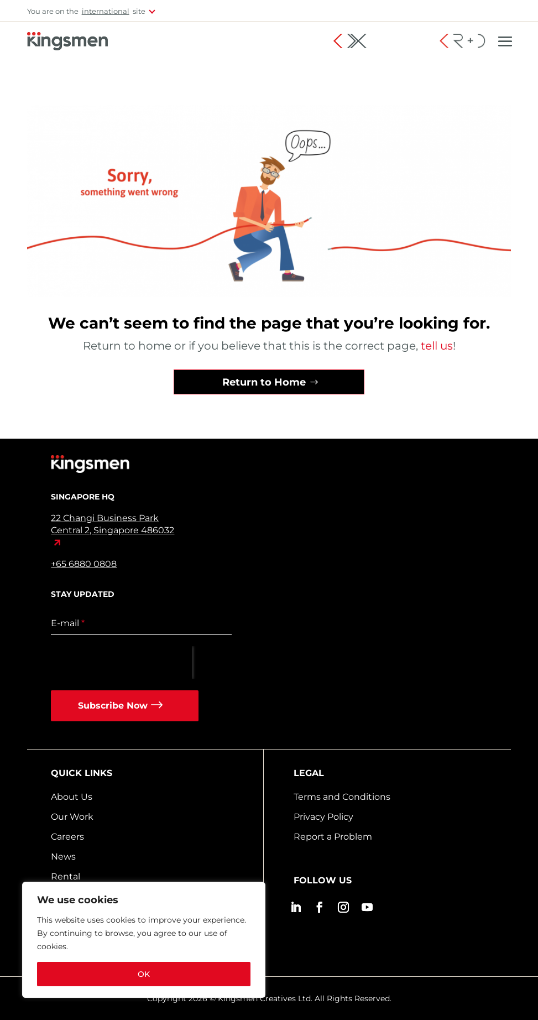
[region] (143, 940)
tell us (435, 345)
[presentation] (121, 662)
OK (144, 974)
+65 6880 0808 (84, 564)
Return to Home (264, 382)
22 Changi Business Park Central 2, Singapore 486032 (112, 524)
